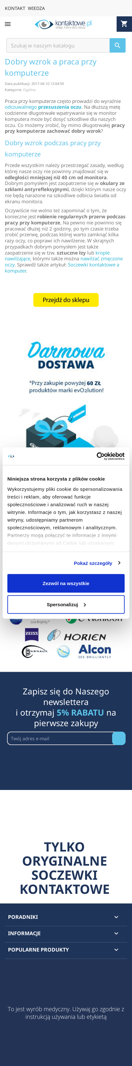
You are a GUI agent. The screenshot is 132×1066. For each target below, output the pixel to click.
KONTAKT (15, 8)
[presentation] (55, 760)
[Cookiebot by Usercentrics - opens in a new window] (97, 456)
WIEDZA (36, 8)
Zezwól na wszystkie (66, 583)
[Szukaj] (66, 45)
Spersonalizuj (66, 604)
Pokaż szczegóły (93, 563)
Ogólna (29, 89)
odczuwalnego (43, 107)
